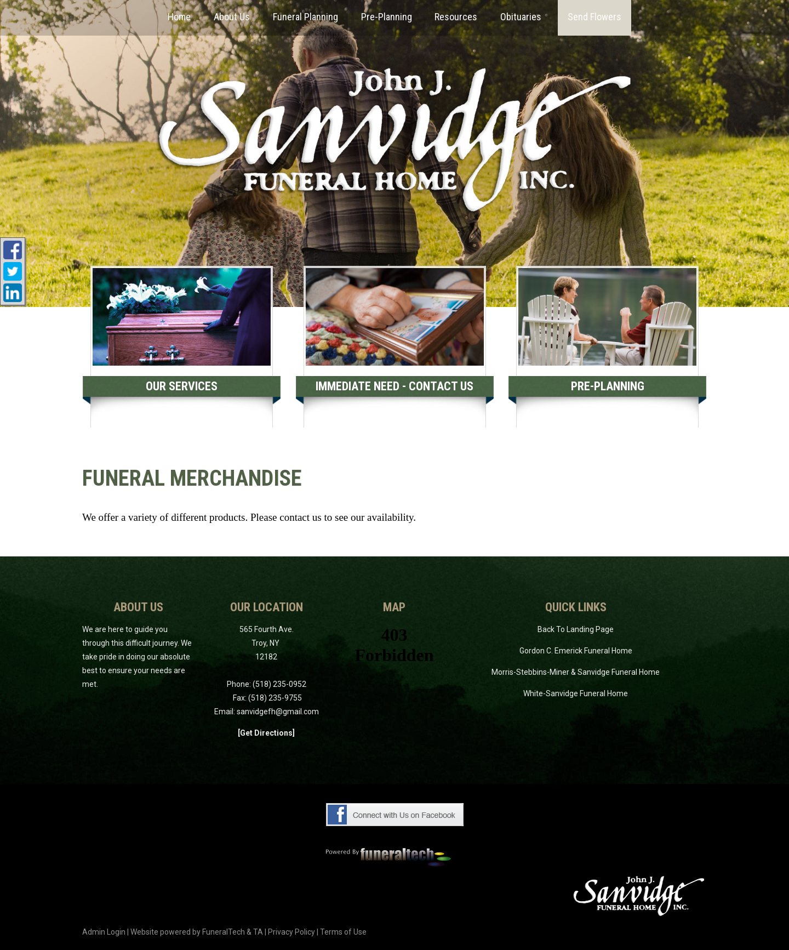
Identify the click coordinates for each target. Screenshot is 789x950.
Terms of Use (343, 932)
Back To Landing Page (576, 629)
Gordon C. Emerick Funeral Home (575, 650)
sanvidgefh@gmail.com (278, 711)
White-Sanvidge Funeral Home (575, 693)
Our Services (182, 386)
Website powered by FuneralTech (187, 932)
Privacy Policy (291, 932)
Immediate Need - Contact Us (394, 386)
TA (258, 932)
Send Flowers (594, 16)
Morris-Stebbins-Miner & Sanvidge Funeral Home (575, 672)
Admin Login (103, 932)
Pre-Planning (607, 386)
